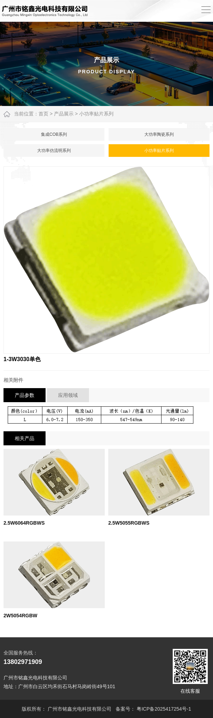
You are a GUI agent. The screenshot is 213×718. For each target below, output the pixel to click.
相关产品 (24, 438)
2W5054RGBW (20, 615)
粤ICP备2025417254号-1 (164, 709)
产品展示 (64, 114)
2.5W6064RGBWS (24, 523)
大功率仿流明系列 (54, 150)
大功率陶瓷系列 (159, 134)
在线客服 (190, 671)
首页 (43, 114)
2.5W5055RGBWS (128, 523)
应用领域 (68, 395)
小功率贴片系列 (96, 114)
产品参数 (24, 395)
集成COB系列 (54, 134)
